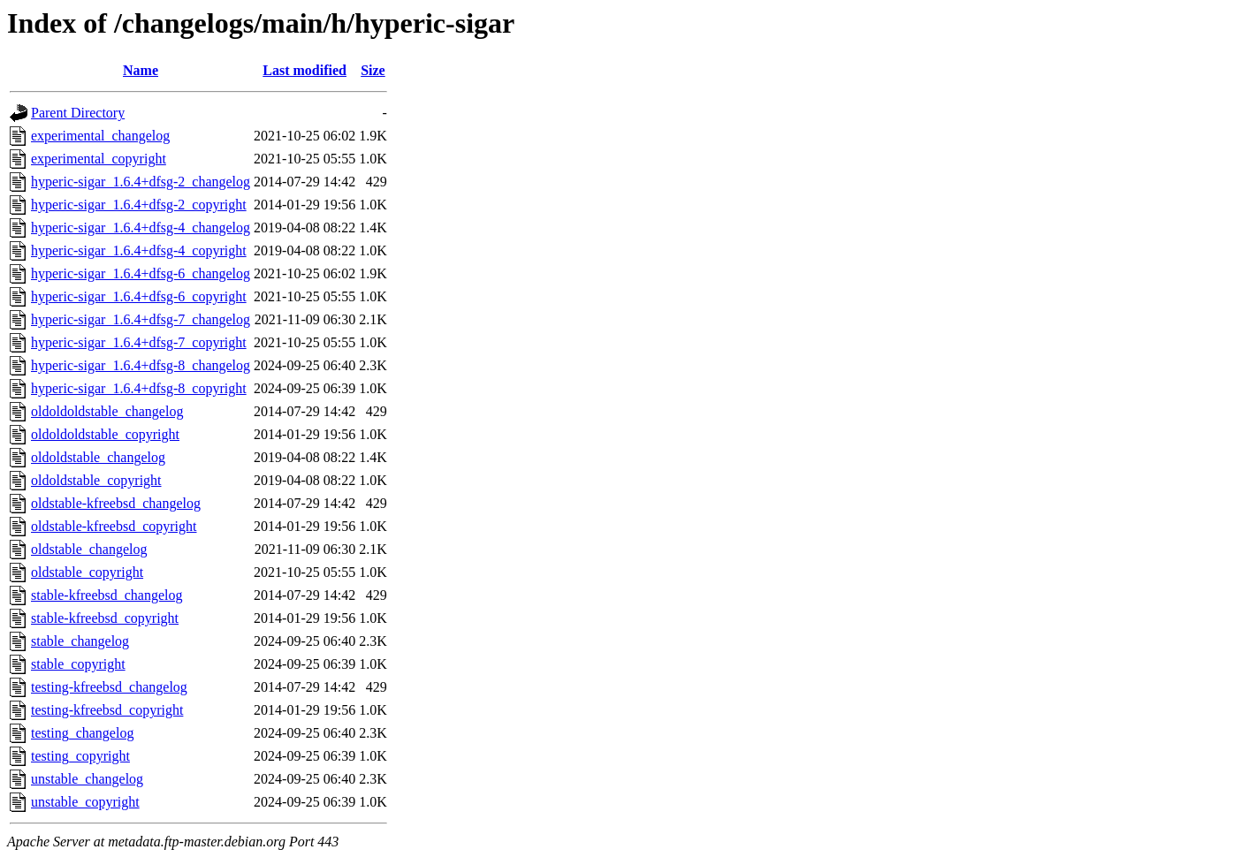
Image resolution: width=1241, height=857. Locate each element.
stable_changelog (80, 640)
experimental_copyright (98, 158)
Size (373, 70)
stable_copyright (78, 663)
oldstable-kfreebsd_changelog (116, 503)
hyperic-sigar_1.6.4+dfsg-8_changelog (140, 365)
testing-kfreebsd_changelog (109, 686)
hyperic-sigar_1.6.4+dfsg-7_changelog (140, 319)
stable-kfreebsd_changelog (106, 595)
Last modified (304, 70)
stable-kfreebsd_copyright (105, 618)
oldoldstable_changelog (98, 457)
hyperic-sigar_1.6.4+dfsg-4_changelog (140, 227)
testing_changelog (82, 732)
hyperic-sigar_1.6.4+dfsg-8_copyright (139, 388)
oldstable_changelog (89, 549)
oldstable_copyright (87, 572)
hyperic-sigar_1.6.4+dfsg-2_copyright (139, 204)
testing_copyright (80, 755)
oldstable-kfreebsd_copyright (114, 526)
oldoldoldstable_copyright (105, 434)
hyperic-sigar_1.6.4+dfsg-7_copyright (139, 342)
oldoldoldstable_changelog (107, 411)
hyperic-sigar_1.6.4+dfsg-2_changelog (140, 181)
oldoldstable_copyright (96, 480)
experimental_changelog (100, 135)
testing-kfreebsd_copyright (107, 709)
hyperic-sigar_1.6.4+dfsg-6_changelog (140, 273)
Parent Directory (78, 112)
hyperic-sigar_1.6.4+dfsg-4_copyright (139, 250)
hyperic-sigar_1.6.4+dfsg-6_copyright (139, 296)
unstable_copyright (85, 801)
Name (140, 70)
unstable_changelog (87, 778)
